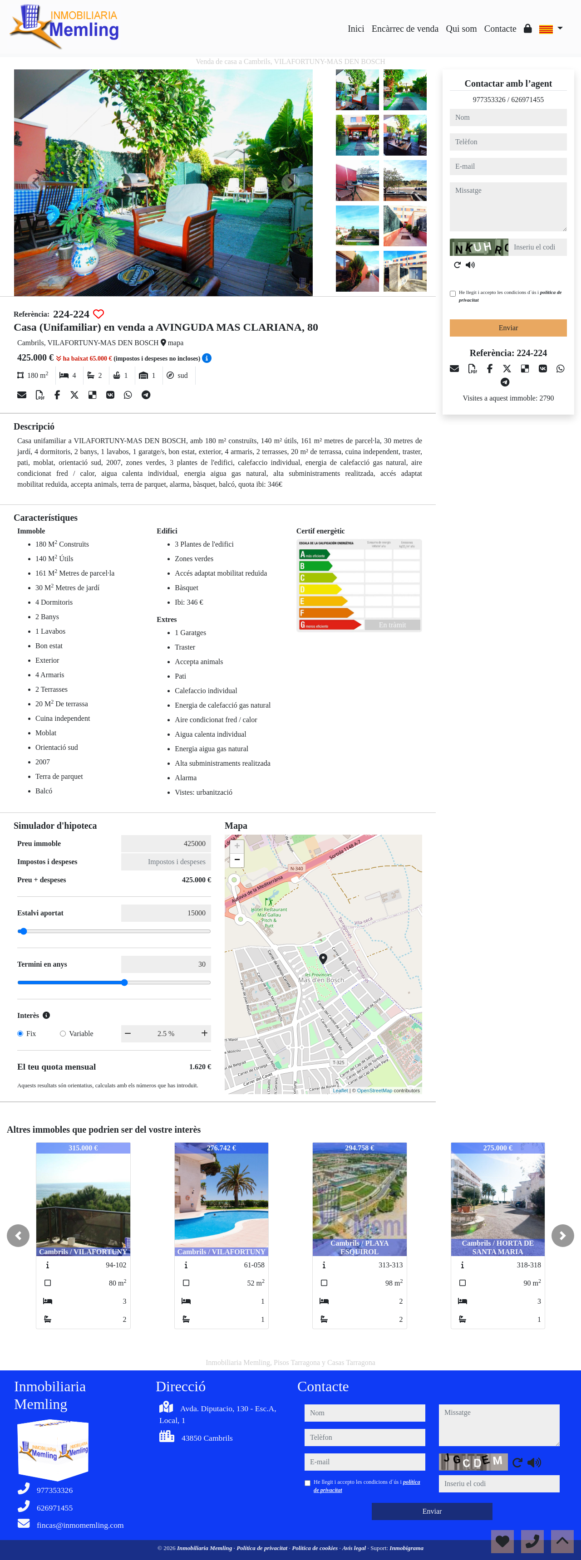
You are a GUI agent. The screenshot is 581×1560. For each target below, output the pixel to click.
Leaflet (340, 1090)
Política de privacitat (262, 1548)
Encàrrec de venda (405, 29)
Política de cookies (315, 1548)
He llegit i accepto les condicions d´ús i (510, 296)
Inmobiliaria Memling (205, 1548)
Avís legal (354, 1548)
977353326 (489, 99)
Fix (31, 1033)
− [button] (237, 860)
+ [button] (237, 847)
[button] (18, 1235)
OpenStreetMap (375, 1090)
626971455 (527, 99)
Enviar (508, 328)
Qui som (461, 29)
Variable (81, 1033)
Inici (356, 29)
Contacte (500, 29)
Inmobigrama (406, 1548)
